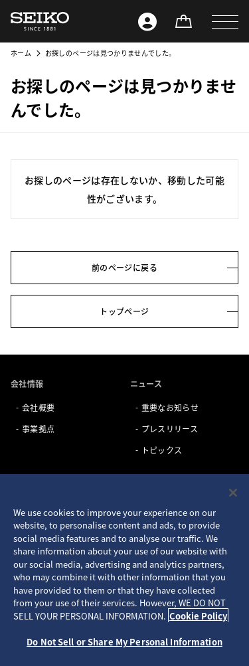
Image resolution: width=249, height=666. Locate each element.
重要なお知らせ (170, 407)
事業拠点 (38, 428)
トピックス (162, 450)
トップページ (124, 311)
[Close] (233, 492)
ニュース (146, 383)
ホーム (21, 53)
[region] (124, 570)
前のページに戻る (124, 267)
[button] (225, 21)
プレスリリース (169, 428)
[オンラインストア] (183, 21)
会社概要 (38, 407)
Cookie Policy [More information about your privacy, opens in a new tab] (198, 616)
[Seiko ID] (147, 21)
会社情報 (27, 383)
